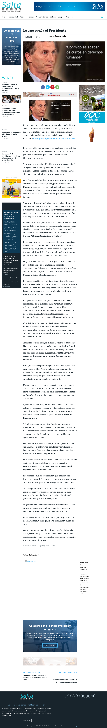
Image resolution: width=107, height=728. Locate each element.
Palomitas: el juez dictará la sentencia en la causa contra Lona (35, 677)
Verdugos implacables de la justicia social (54, 138)
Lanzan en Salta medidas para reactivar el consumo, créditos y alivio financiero (11, 157)
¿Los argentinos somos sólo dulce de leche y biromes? (11, 134)
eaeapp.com (76, 726)
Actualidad (5, 82)
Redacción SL (60, 36)
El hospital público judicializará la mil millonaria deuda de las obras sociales (11, 111)
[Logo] (11, 7)
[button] (102, 17)
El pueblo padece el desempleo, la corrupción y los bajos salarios (10, 87)
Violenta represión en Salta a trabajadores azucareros (65, 680)
